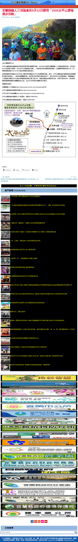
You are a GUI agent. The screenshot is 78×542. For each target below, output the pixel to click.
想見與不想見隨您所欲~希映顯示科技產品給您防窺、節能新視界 (30, 365)
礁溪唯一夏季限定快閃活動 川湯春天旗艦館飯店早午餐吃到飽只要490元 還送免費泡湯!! (37, 320)
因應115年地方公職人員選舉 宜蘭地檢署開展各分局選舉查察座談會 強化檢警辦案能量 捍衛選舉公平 (41, 285)
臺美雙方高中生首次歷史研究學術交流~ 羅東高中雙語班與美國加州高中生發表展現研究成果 (38, 294)
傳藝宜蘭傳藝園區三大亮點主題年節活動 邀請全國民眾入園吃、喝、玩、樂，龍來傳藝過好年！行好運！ (43, 329)
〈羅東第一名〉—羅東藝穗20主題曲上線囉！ (24, 258)
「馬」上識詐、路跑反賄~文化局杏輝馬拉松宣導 (25, 240)
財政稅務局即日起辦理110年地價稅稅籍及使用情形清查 (27, 302)
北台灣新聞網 (16, 17)
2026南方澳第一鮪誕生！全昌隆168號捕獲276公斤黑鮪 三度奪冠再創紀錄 (33, 232)
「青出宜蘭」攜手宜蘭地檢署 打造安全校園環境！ (25, 196)
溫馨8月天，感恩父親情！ (18, 311)
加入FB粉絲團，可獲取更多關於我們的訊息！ (39, 186)
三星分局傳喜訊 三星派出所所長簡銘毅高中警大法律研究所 (30, 347)
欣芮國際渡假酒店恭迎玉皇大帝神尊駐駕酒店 (24, 276)
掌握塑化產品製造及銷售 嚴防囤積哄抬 (22, 267)
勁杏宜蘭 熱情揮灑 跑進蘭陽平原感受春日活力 (24, 338)
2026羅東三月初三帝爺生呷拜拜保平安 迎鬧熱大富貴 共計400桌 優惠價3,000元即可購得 (37, 214)
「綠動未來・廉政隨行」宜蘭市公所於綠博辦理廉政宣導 (27, 223)
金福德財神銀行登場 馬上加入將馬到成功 (23, 249)
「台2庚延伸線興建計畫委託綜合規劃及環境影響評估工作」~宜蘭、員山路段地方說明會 (37, 205)
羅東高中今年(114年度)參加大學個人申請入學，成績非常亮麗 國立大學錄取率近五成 (36, 356)
